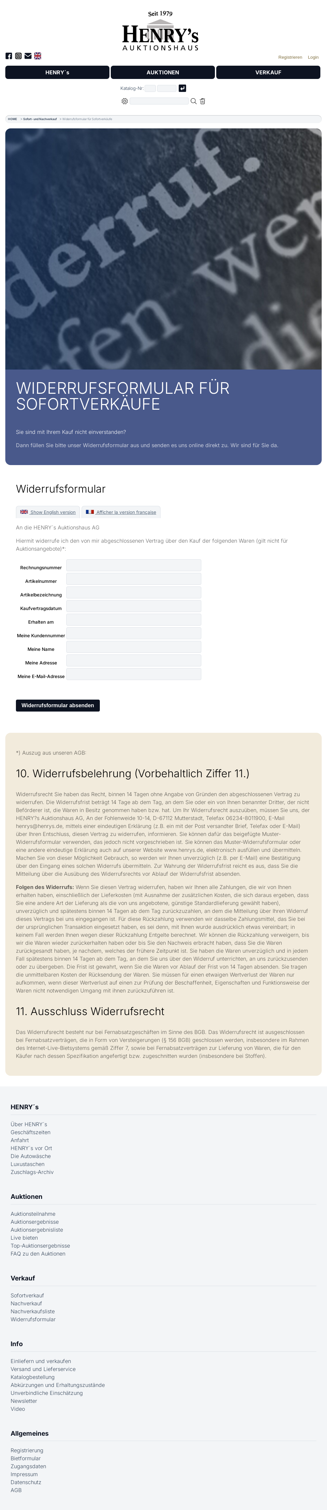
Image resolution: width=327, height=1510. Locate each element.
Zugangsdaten (28, 1466)
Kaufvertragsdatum (41, 608)
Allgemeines (30, 1433)
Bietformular (26, 1458)
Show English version (48, 512)
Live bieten (24, 1237)
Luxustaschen (27, 1164)
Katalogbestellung (33, 1377)
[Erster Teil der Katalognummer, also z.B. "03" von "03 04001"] (150, 88)
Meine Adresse (41, 662)
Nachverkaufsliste (33, 1311)
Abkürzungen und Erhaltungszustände (58, 1385)
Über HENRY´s (29, 1124)
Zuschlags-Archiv (32, 1172)
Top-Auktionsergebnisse (40, 1245)
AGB (16, 1490)
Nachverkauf (26, 1303)
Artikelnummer (41, 581)
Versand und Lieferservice (43, 1369)
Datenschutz (26, 1482)
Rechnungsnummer (41, 567)
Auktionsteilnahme (33, 1213)
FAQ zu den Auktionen (38, 1253)
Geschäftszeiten (30, 1132)
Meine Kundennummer (41, 635)
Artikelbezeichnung (41, 594)
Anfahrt (20, 1140)
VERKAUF (268, 72)
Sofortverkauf (27, 1295)
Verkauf (23, 1278)
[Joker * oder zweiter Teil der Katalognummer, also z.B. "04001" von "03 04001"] (166, 88)
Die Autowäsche (31, 1156)
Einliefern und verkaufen (41, 1361)
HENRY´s (57, 72)
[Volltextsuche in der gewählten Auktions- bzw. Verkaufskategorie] (159, 101)
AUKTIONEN (163, 72)
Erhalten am (41, 622)
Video (18, 1409)
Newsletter (24, 1401)
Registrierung (27, 1450)
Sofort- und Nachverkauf (40, 119)
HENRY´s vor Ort (31, 1148)
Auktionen (26, 1197)
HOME (12, 119)
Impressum (24, 1474)
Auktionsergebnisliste (37, 1229)
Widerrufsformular (33, 1319)
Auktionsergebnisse (35, 1221)
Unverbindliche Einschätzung (47, 1393)
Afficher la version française (121, 512)
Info (17, 1344)
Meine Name (41, 649)
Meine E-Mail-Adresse (41, 676)
